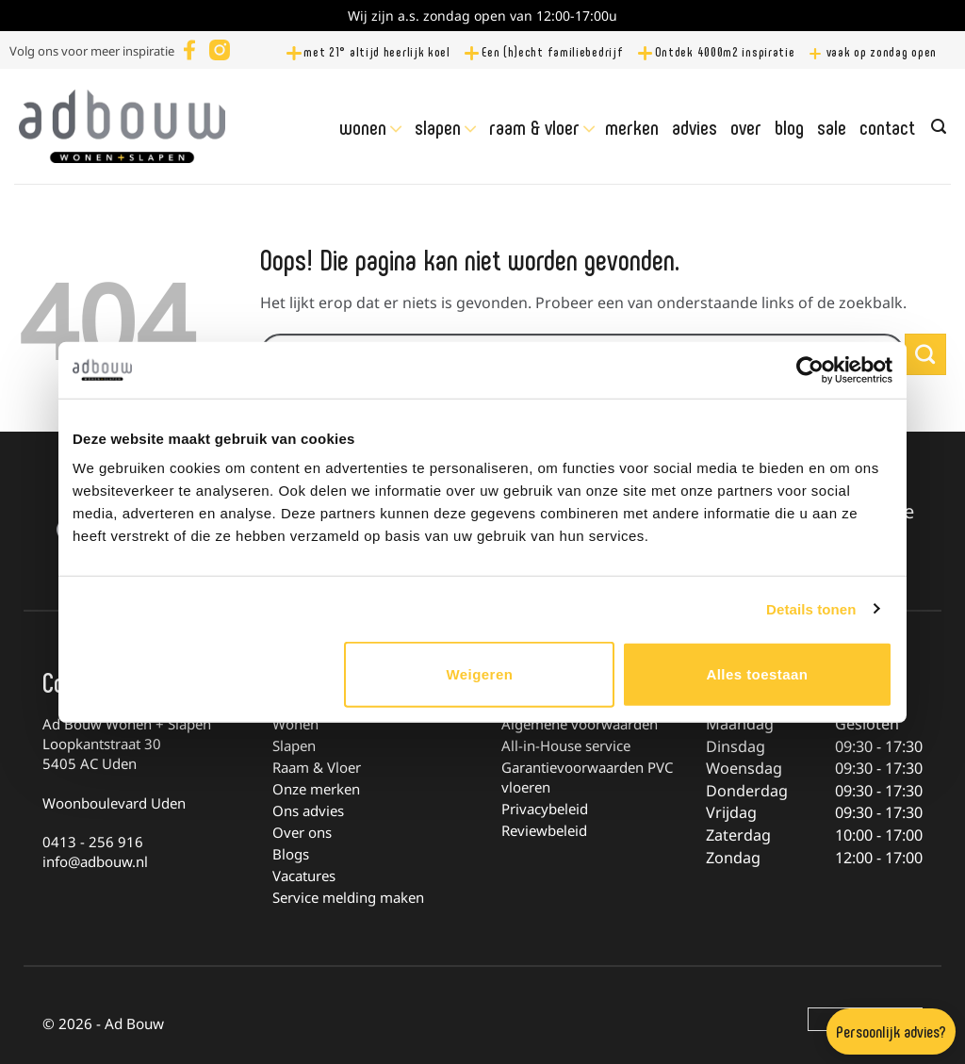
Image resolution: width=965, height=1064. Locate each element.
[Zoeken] (938, 127)
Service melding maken (348, 897)
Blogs (290, 853)
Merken (632, 126)
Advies (694, 126)
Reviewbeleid (544, 830)
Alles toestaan (757, 674)
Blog (789, 126)
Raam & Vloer (534, 127)
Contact (887, 126)
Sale (831, 126)
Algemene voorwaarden (579, 723)
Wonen (362, 127)
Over (745, 126)
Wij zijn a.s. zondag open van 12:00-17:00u (482, 16)
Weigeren (479, 674)
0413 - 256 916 (92, 841)
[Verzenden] (925, 354)
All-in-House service (565, 745)
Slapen (438, 127)
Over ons (302, 832)
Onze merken (316, 788)
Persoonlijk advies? (891, 1031)
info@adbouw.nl (95, 861)
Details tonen (811, 608)
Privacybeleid (544, 808)
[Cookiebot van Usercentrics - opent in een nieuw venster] (810, 369)
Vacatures (303, 875)
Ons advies (308, 810)
